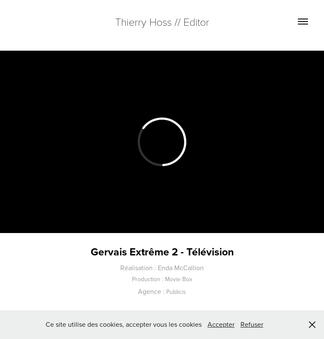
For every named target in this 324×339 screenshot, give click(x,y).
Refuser (251, 324)
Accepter (221, 324)
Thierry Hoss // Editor (162, 21)
